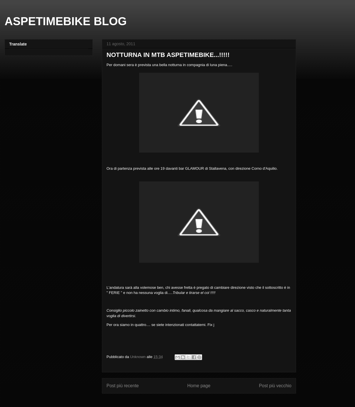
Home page (198, 385)
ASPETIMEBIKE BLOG (66, 21)
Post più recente (123, 385)
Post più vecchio (275, 385)
